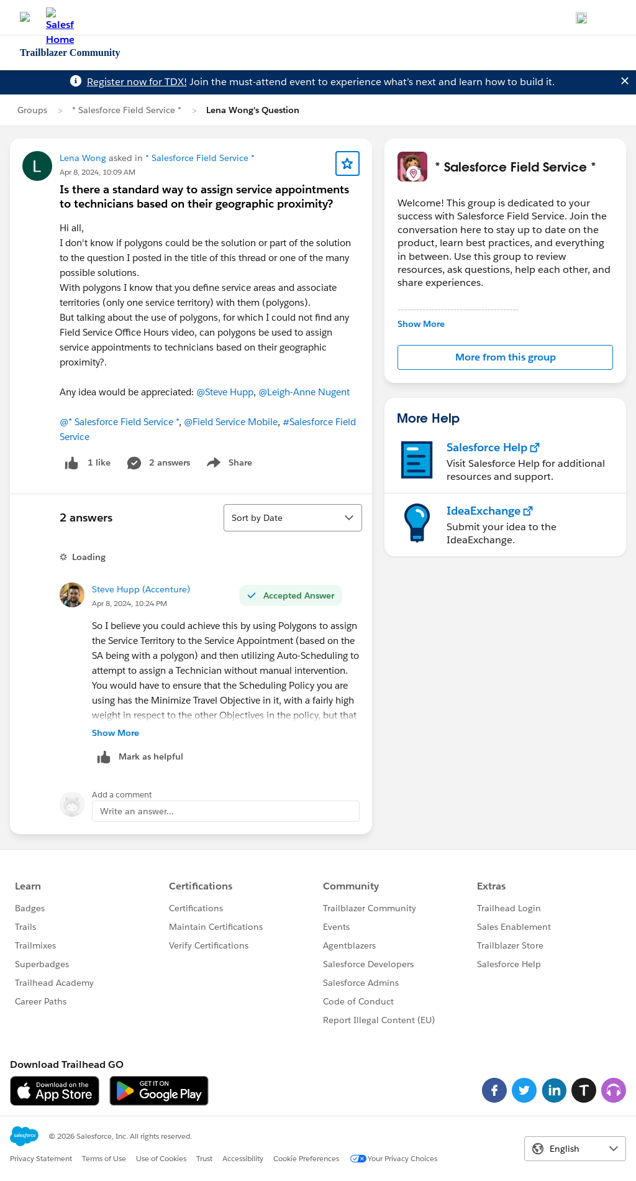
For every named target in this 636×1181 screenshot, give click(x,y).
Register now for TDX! (137, 81)
